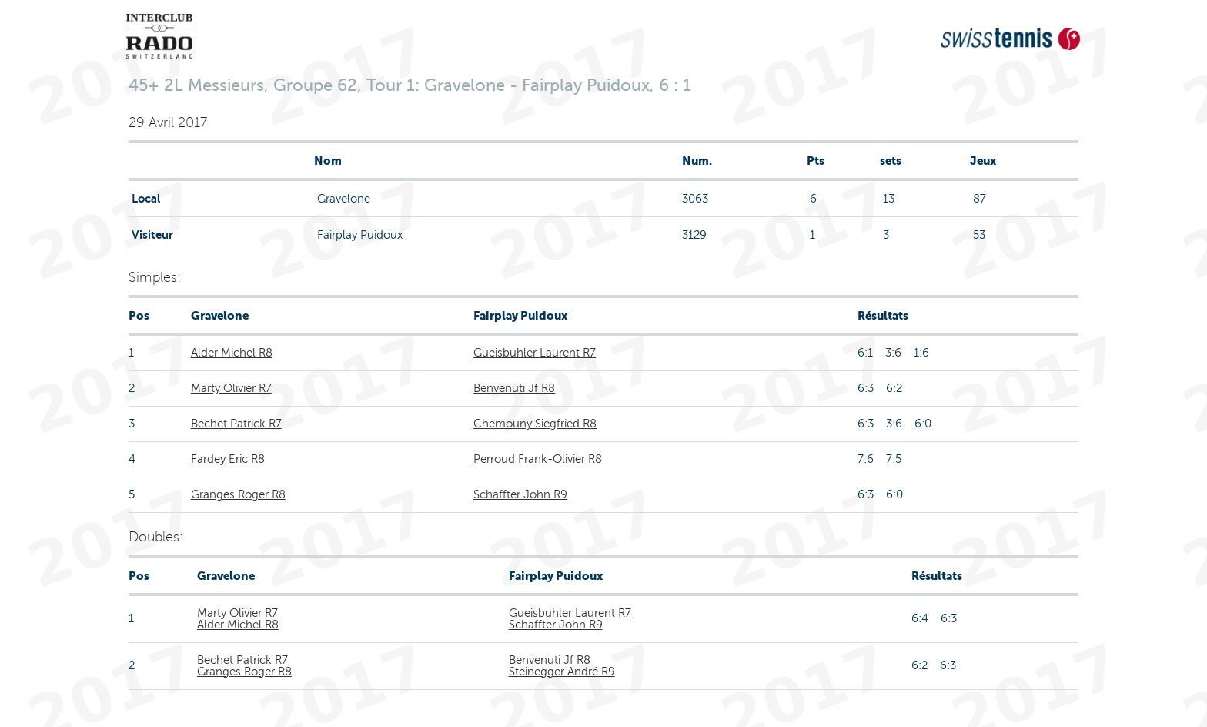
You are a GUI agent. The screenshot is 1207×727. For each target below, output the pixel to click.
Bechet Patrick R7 (236, 423)
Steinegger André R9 (562, 671)
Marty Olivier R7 (231, 388)
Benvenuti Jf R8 (514, 388)
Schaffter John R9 (520, 494)
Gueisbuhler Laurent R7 (534, 353)
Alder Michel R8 (231, 353)
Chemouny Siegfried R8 (535, 423)
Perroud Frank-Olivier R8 (537, 459)
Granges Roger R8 (238, 494)
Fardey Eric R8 (228, 459)
